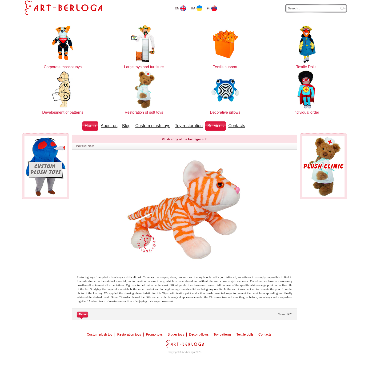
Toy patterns (222, 334)
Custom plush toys (152, 125)
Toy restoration (189, 125)
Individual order (85, 145)
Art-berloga (184, 344)
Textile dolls (245, 334)
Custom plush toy (99, 334)
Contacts (236, 125)
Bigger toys (176, 334)
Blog (126, 125)
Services (215, 125)
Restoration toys (129, 334)
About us (109, 125)
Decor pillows (199, 334)
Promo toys (154, 334)
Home (90, 125)
